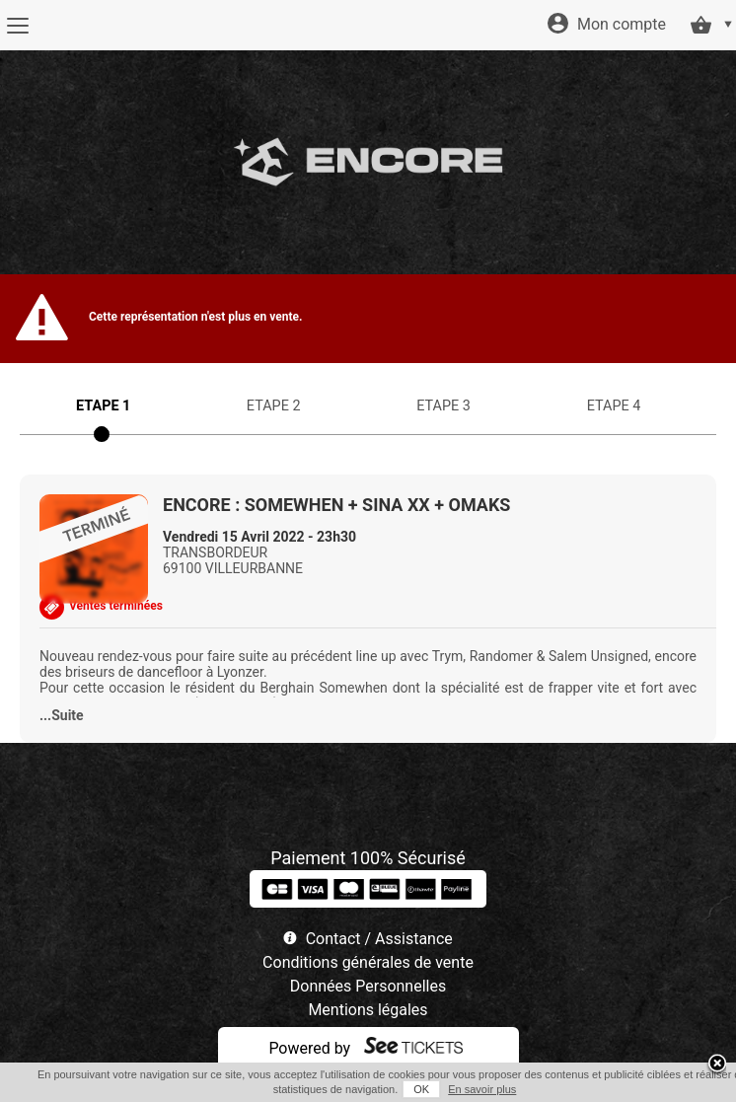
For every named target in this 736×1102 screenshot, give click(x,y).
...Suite (61, 715)
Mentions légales (367, 1009)
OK (421, 1089)
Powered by (309, 1048)
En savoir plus (482, 1089)
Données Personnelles (368, 986)
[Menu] (17, 25)
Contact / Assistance (379, 938)
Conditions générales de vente (368, 962)
